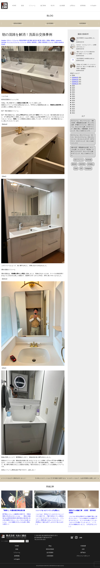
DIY (81, 168)
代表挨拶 (83, 546)
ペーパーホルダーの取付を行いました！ (14, 478)
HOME (14, 5)
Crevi (75, 168)
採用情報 (83, 5)
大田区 (56, 42)
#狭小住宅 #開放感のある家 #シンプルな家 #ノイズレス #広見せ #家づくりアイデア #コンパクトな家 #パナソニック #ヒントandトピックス (83, 151)
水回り (44, 40)
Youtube (3, 40)
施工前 (35, 40)
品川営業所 (50, 23)
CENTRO (82, 164)
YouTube (3, 42)
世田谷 (29, 42)
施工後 (39, 40)
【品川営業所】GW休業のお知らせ (85, 58)
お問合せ (72, 5)
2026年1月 (75, 83)
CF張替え (90, 164)
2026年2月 (75, 81)
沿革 (83, 549)
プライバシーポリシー (83, 556)
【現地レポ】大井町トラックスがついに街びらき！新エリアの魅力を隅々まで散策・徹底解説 (86, 66)
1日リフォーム (78, 160)
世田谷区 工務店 (37, 42)
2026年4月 (75, 77)
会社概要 (62, 5)
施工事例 (43, 5)
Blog (50, 546)
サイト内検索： (5, 541)
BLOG (52, 5)
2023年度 (88, 160)
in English (93, 5)
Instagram (58, 40)
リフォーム (32, 5)
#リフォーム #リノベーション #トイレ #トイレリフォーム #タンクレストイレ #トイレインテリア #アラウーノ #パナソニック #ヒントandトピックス (82, 139)
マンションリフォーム (13, 42)
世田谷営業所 (18, 23)
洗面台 (48, 40)
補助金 (53, 40)
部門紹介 (83, 552)
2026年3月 (75, 79)
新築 (22, 5)
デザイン (9, 40)
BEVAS (74, 164)
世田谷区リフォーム (47, 42)
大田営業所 (82, 23)
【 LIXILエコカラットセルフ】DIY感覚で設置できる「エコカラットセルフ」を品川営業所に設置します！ (66, 478)
